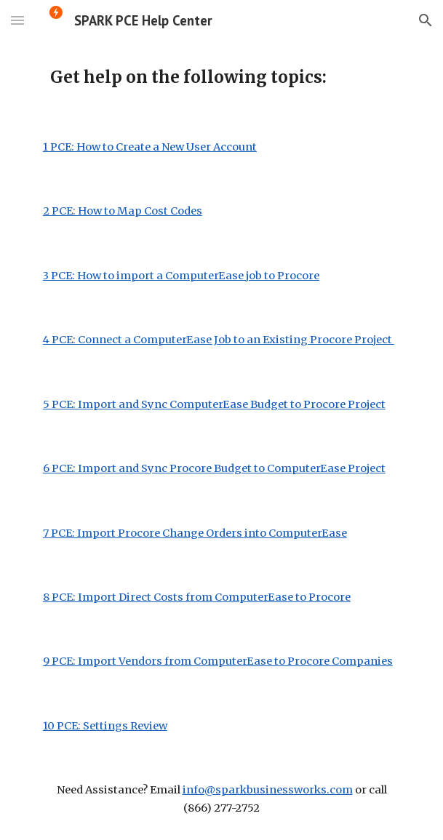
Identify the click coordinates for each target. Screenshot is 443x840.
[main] (221, 77)
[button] (17, 20)
